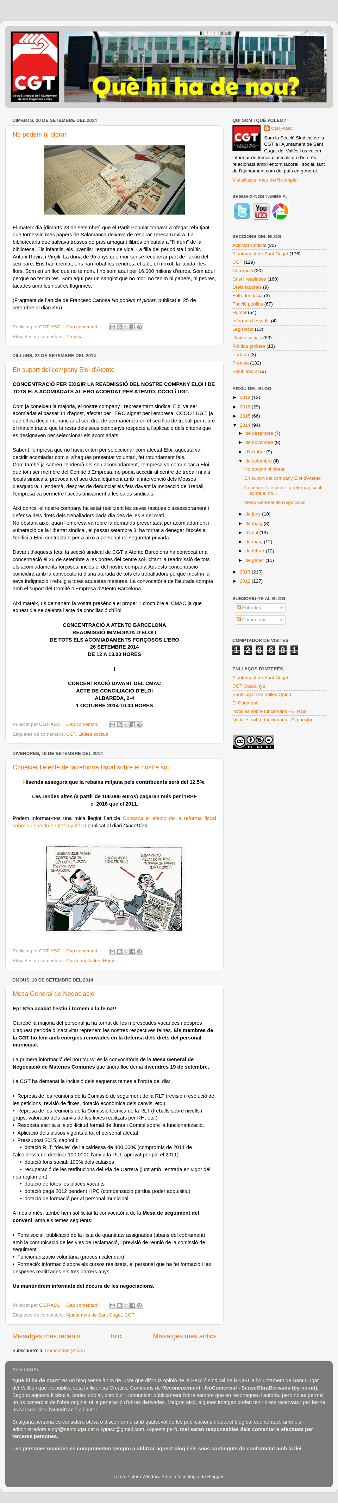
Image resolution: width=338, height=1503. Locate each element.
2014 (246, 425)
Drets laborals (247, 287)
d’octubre (255, 451)
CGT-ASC (282, 128)
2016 (246, 406)
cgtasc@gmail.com (122, 1429)
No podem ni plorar (40, 134)
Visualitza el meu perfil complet (265, 180)
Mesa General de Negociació (53, 993)
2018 (246, 397)
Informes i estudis (251, 320)
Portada (240, 354)
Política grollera (248, 346)
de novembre (260, 442)
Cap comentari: (83, 326)
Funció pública (247, 304)
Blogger (215, 1476)
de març (254, 541)
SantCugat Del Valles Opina (261, 694)
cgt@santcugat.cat (73, 1429)
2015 (246, 416)
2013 (246, 572)
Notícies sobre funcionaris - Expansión (272, 719)
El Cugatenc (245, 702)
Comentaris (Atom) (65, 1350)
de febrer (255, 550)
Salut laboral (245, 371)
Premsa (74, 336)
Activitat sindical (249, 245)
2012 (246, 581)
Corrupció (242, 270)
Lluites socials (93, 734)
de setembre (259, 461)
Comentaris (252, 619)
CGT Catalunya (248, 686)
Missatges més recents (46, 1336)
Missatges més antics (185, 1336)
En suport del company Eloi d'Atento (64, 369)
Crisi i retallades (83, 960)
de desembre (260, 433)
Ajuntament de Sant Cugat (94, 1315)
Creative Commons (131, 1388)
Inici (117, 1336)
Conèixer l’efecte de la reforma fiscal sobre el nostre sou (92, 767)
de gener (255, 560)
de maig (254, 523)
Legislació (243, 329)
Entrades (249, 607)
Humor (110, 960)
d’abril (252, 532)
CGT (71, 734)
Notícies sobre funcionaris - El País (269, 711)
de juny (253, 514)
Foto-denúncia (247, 295)
